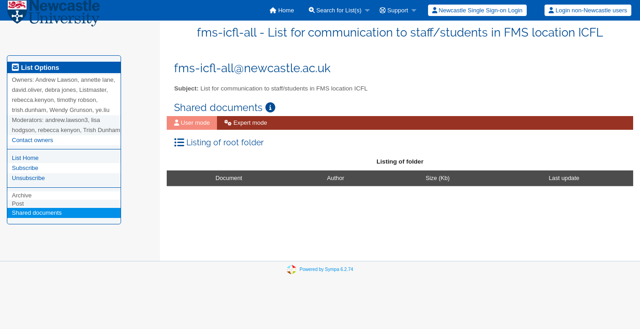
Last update (564, 178)
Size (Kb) (438, 178)
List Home (25, 157)
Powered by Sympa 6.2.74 (326, 269)
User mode (192, 122)
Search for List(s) (335, 10)
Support (394, 10)
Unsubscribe (28, 178)
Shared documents (37, 212)
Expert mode (245, 122)
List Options (35, 67)
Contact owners (32, 140)
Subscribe (25, 167)
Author (335, 178)
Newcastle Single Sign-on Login (477, 10)
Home (282, 10)
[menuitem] (281, 10)
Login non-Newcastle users (588, 10)
